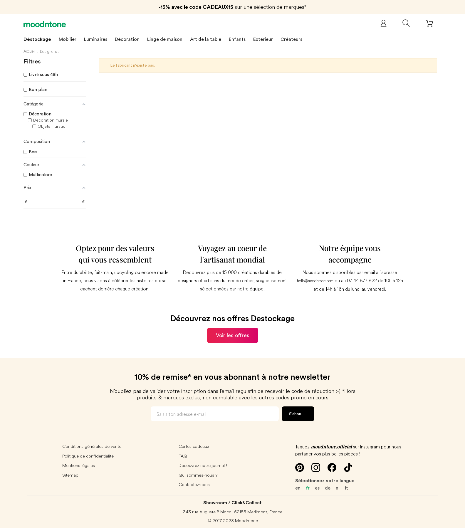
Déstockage (37, 39)
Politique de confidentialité (88, 456)
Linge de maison (164, 39)
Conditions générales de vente (91, 446)
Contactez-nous (194, 484)
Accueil (29, 51)
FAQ (183, 456)
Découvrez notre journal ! (203, 465)
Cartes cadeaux (194, 446)
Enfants (237, 39)
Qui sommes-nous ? (198, 475)
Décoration (127, 39)
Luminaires (95, 39)
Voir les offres (232, 335)
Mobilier (67, 39)
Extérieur (263, 39)
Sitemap (70, 475)
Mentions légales (78, 465)
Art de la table (205, 39)
